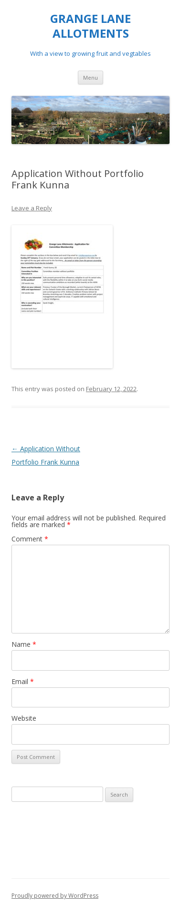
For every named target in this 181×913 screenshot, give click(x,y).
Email (22, 681)
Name (23, 644)
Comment (29, 538)
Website (23, 718)
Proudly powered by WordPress (54, 896)
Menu (90, 77)
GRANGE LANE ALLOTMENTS (90, 26)
